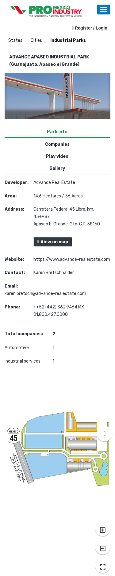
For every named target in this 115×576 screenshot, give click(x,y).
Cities (37, 40)
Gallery (57, 168)
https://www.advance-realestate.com (71, 259)
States (15, 40)
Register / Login (89, 28)
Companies (57, 144)
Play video (57, 156)
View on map (52, 241)
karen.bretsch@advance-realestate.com (45, 293)
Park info (57, 131)
